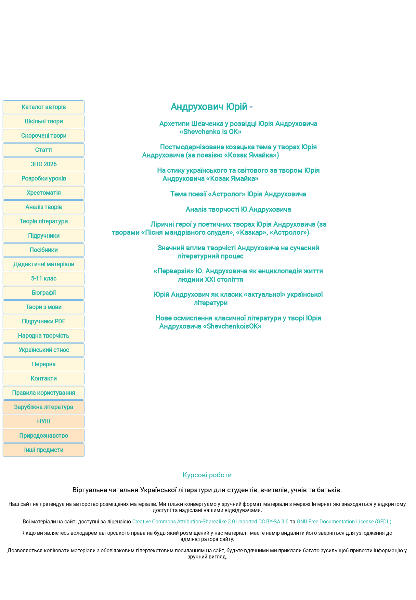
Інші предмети (43, 449)
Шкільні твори (43, 121)
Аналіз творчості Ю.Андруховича (238, 209)
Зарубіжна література (43, 407)
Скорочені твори (43, 135)
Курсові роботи (207, 475)
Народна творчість (43, 335)
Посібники (44, 249)
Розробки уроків (43, 178)
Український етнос (44, 349)
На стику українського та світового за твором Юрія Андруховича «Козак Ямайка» (238, 174)
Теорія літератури (44, 221)
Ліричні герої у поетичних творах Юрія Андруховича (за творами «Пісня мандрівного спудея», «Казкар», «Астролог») (219, 228)
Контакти (44, 378)
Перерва (44, 364)
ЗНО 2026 (44, 164)
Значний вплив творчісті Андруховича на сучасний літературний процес (238, 252)
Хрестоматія (44, 192)
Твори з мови (43, 307)
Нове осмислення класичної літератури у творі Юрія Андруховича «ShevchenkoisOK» (238, 322)
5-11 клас (43, 278)
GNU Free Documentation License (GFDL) (344, 522)
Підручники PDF (43, 321)
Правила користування (43, 392)
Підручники (43, 235)
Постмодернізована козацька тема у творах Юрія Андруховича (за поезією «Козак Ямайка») (229, 151)
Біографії (44, 292)
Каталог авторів (43, 107)
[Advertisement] (208, 48)
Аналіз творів (43, 207)
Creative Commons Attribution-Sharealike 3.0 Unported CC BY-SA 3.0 (210, 522)
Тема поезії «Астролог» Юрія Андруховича (238, 194)
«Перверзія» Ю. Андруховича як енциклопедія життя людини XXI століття (238, 275)
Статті (43, 149)
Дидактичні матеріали (43, 264)
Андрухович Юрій (209, 106)
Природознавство (43, 435)
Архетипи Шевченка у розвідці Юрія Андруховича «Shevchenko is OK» (238, 127)
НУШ (43, 421)
